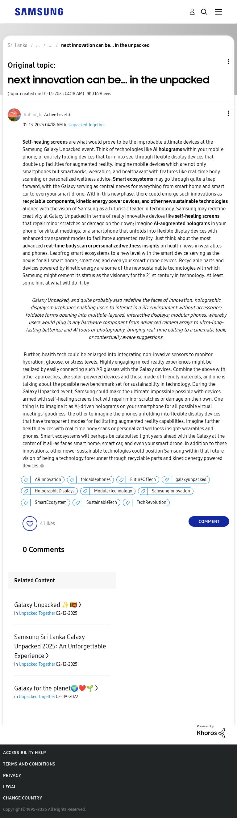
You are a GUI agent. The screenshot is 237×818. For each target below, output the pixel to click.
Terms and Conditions (29, 764)
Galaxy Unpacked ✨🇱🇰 (45, 605)
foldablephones (95, 479)
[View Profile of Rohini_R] (33, 114)
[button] (218, 113)
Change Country (22, 798)
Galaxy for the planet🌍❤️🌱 (54, 688)
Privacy (12, 775)
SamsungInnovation (171, 491)
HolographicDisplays (54, 491)
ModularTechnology (113, 491)
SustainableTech (101, 502)
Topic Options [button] (218, 61)
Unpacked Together (87, 125)
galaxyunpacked (191, 479)
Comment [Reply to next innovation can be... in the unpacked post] (209, 521)
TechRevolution (151, 502)
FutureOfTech (143, 479)
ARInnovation (48, 479)
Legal (9, 787)
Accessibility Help (24, 752)
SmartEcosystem (51, 502)
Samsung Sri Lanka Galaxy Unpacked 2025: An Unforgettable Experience (60, 646)
